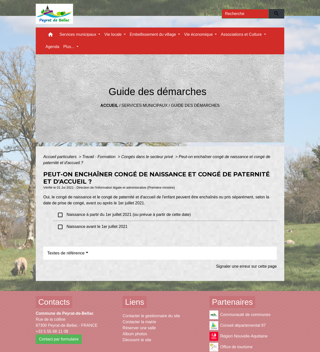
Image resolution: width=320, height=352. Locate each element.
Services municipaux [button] (78, 34)
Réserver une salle (139, 328)
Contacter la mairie (139, 322)
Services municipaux (145, 105)
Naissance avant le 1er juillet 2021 (92, 227)
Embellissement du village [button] (153, 34)
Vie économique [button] (199, 34)
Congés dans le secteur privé (147, 157)
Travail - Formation (99, 157)
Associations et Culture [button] (242, 34)
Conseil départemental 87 (238, 325)
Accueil (109, 105)
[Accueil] (54, 14)
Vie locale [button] (113, 34)
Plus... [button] (69, 47)
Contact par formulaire (58, 339)
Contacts (54, 301)
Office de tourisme (231, 347)
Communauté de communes (240, 314)
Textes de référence (65, 253)
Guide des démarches (195, 105)
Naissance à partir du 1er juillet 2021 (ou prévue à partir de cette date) (124, 215)
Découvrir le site (136, 340)
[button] (51, 36)
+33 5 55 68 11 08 (52, 331)
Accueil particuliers (60, 157)
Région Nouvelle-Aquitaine (239, 336)
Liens (134, 301)
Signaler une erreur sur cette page (246, 266)
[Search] (245, 14)
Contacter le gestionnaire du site (151, 316)
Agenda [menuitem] (52, 47)
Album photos (134, 334)
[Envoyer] (276, 14)
